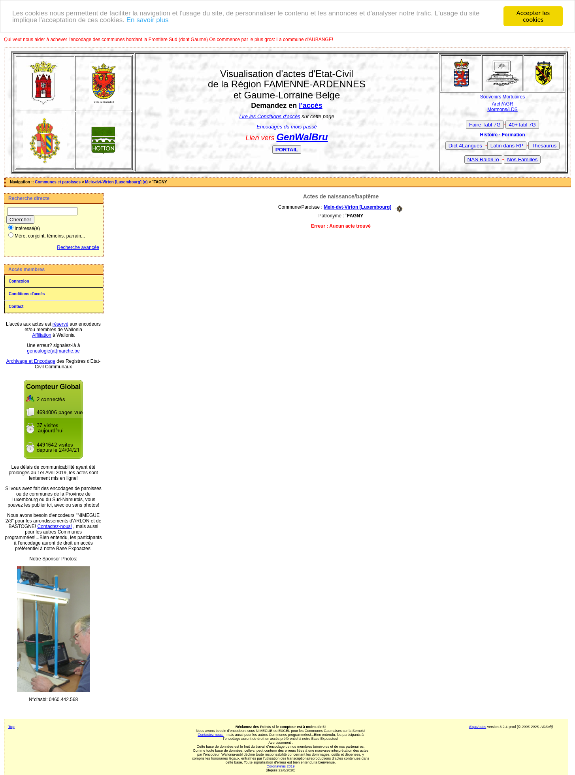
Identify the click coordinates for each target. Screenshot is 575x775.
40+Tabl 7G (522, 124)
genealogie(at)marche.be (53, 351)
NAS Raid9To (483, 159)
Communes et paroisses (58, 182)
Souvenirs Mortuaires (502, 97)
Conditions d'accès (27, 294)
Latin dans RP (507, 145)
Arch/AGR (502, 104)
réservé (60, 324)
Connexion (19, 281)
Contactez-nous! (55, 526)
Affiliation (41, 335)
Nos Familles (522, 159)
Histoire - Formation (502, 134)
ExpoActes (477, 727)
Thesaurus (544, 145)
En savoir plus (147, 19)
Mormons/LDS (502, 109)
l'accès (310, 105)
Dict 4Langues (465, 145)
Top (11, 727)
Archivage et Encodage (30, 361)
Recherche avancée (78, 247)
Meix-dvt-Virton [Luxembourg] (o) (116, 182)
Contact (16, 306)
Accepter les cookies (533, 16)
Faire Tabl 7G (485, 124)
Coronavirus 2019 (281, 766)
